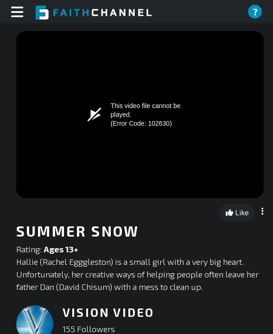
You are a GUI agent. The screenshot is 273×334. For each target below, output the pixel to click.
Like (237, 212)
